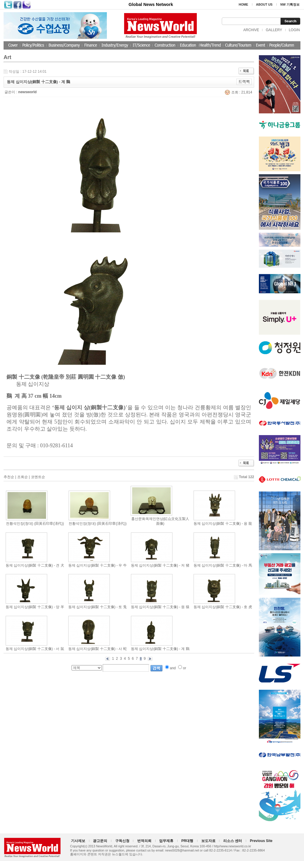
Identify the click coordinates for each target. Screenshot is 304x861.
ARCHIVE (251, 30)
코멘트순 (38, 477)
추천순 (9, 477)
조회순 (22, 477)
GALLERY (274, 30)
